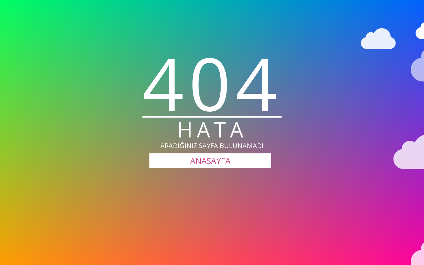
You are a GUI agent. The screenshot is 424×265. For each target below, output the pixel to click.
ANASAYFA (210, 160)
